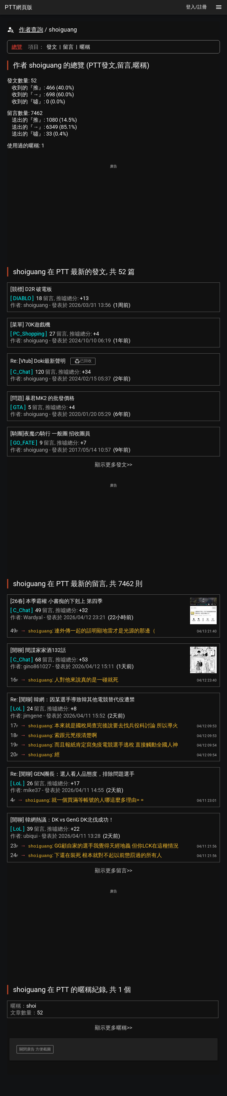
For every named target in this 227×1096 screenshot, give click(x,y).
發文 (51, 47)
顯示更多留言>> (113, 870)
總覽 (17, 47)
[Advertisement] (113, 211)
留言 (68, 47)
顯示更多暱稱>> (113, 1028)
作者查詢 (31, 29)
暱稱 (85, 47)
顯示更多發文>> (113, 464)
